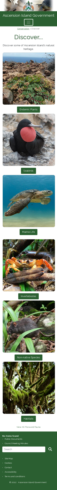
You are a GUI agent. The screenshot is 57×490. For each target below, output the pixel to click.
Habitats (29, 418)
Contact (8, 467)
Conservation (23, 29)
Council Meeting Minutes (16, 443)
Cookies (8, 463)
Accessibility (11, 472)
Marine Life (28, 232)
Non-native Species (28, 357)
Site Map (9, 458)
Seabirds (28, 170)
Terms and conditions (15, 476)
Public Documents (13, 439)
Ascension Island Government (28, 15)
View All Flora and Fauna (29, 427)
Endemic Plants (28, 109)
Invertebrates (28, 296)
